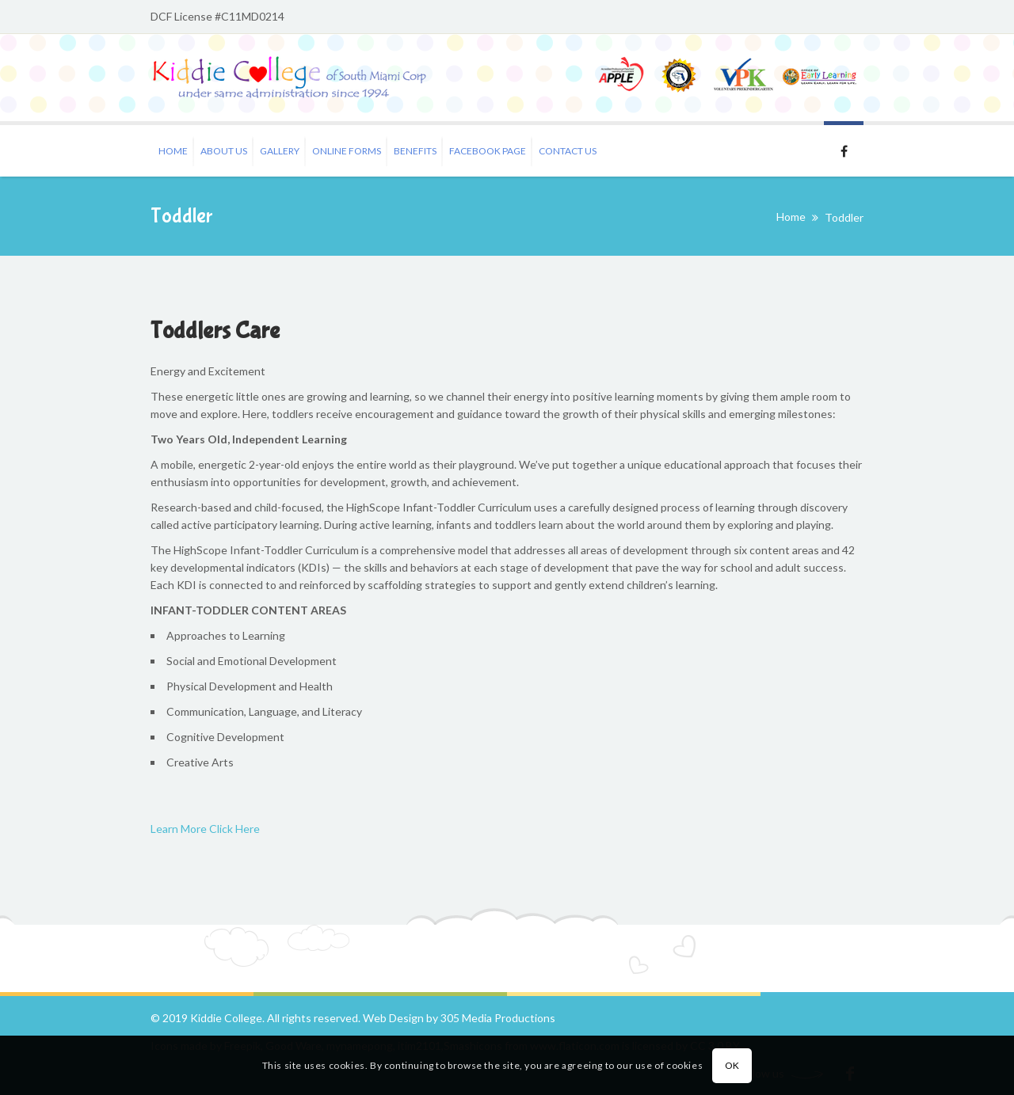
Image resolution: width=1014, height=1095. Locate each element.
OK (732, 1065)
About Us (223, 151)
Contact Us (568, 151)
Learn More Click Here (205, 828)
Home (173, 151)
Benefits (415, 151)
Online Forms (346, 151)
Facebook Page (487, 151)
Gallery (279, 151)
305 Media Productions (497, 1018)
